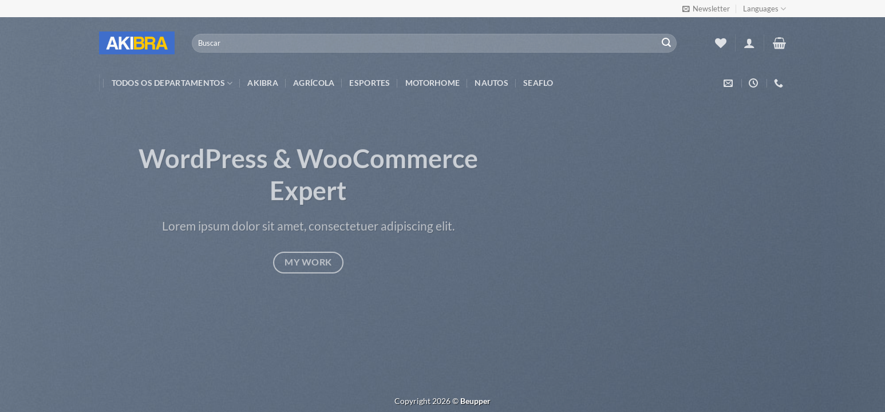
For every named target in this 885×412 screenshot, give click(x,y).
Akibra (262, 83)
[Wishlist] (720, 43)
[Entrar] (749, 43)
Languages (764, 8)
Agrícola (313, 83)
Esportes (369, 83)
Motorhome (432, 83)
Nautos (491, 83)
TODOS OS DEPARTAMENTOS (172, 83)
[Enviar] (666, 43)
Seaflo (538, 83)
